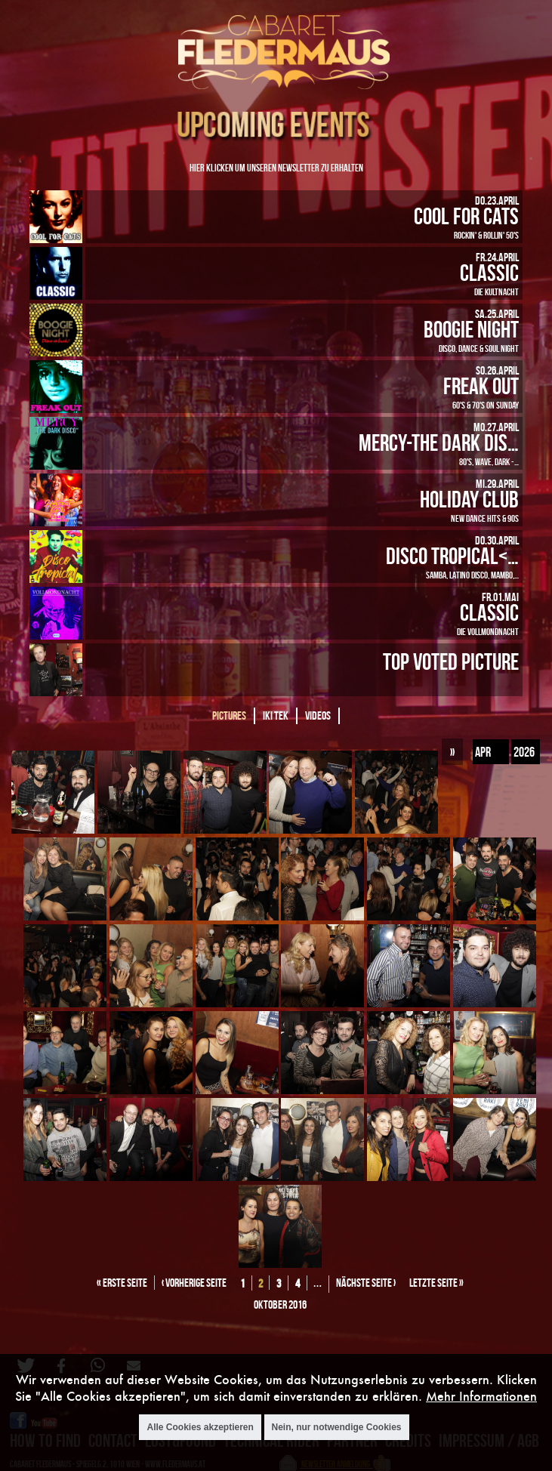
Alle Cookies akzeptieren (199, 1427)
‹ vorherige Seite (194, 1282)
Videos (318, 715)
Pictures (229, 715)
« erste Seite (122, 1282)
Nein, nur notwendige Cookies (337, 1427)
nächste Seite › (366, 1282)
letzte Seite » (436, 1282)
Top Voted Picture (451, 661)
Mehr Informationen (481, 1396)
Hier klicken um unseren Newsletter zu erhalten (276, 167)
